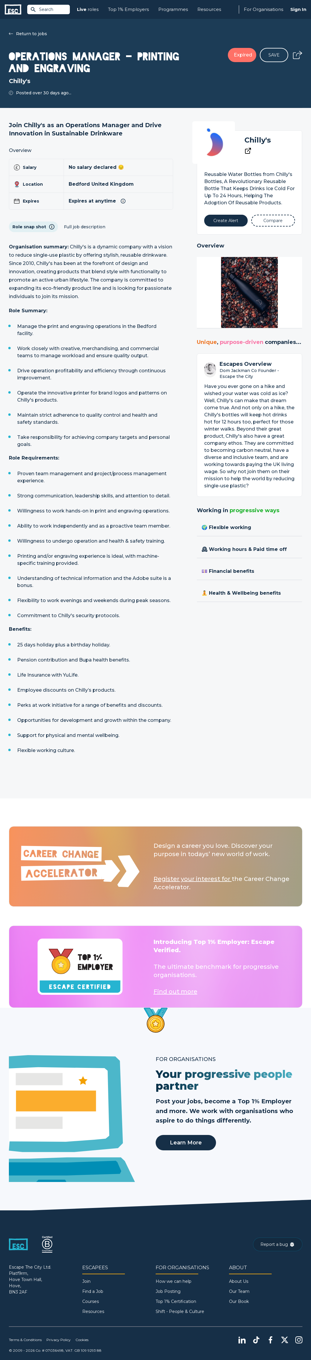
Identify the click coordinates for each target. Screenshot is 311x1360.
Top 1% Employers (128, 9)
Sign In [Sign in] (298, 9)
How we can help (173, 1281)
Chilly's (257, 140)
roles (88, 9)
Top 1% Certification (176, 1301)
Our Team (239, 1291)
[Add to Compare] (273, 221)
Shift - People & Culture (180, 1311)
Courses (90, 1301)
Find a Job (92, 1291)
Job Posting (168, 1291)
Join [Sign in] (86, 1281)
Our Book (239, 1301)
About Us (238, 1281)
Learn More (186, 1142)
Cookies (81, 1340)
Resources (209, 9)
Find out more (175, 991)
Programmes (173, 9)
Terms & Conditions (25, 1340)
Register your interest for (193, 878)
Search (41, 9)
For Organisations (263, 9)
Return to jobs (28, 33)
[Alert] (226, 221)
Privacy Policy (58, 1340)
